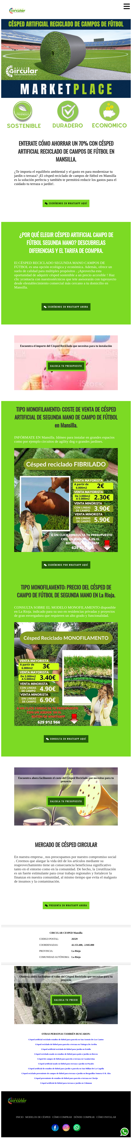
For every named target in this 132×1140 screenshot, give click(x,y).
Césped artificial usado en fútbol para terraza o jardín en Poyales (66, 1064)
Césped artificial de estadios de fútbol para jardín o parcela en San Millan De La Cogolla (66, 1068)
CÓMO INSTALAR (106, 1117)
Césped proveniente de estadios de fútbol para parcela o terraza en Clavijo (66, 1078)
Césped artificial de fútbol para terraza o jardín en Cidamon (66, 1083)
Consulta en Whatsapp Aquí (66, 738)
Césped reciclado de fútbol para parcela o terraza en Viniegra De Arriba (66, 1044)
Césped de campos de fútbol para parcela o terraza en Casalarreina (66, 1059)
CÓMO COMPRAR (62, 1117)
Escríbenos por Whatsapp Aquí (66, 564)
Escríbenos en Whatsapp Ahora (66, 306)
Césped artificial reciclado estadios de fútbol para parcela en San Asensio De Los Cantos (66, 1039)
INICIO (20, 1117)
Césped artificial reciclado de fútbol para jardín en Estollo (66, 1049)
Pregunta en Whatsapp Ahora (66, 905)
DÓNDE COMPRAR (84, 1117)
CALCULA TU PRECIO (66, 1000)
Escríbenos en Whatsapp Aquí (66, 203)
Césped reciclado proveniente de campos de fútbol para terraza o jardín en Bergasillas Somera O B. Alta (66, 1073)
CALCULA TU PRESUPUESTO (66, 366)
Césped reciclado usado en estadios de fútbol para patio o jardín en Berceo (66, 1054)
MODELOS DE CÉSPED (37, 1117)
